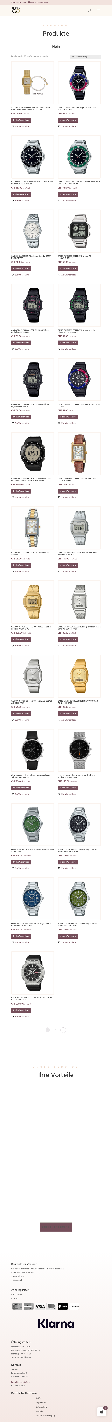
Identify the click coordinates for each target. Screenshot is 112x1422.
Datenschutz (41, 1407)
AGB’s (38, 1398)
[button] (20, 126)
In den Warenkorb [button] (21, 120)
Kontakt (39, 1412)
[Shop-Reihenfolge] (85, 57)
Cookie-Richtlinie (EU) (45, 1416)
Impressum (41, 1403)
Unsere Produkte (56, 1227)
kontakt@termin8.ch (20, 1382)
